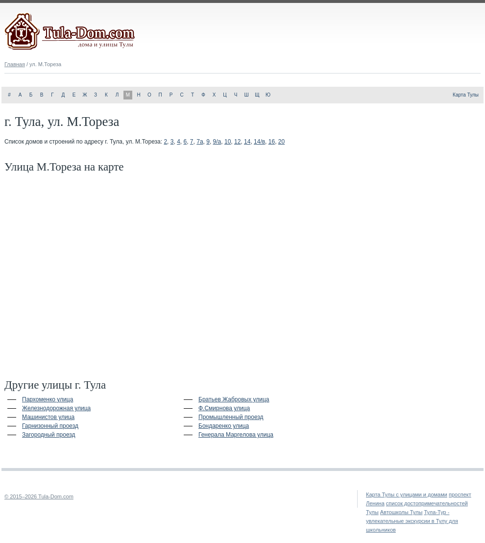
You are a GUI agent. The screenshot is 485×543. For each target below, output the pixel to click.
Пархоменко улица (47, 399)
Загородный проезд (48, 434)
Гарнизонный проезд (50, 425)
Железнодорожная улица (56, 408)
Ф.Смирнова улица (224, 408)
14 (247, 141)
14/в (259, 141)
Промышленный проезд (231, 417)
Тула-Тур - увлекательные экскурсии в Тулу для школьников (412, 521)
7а (199, 141)
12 (237, 141)
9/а (217, 141)
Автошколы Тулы (401, 512)
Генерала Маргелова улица (235, 434)
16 (271, 141)
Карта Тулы (466, 95)
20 (281, 141)
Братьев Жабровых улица (233, 399)
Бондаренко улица (223, 425)
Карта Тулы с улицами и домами (406, 494)
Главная (14, 64)
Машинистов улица (48, 417)
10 (227, 141)
